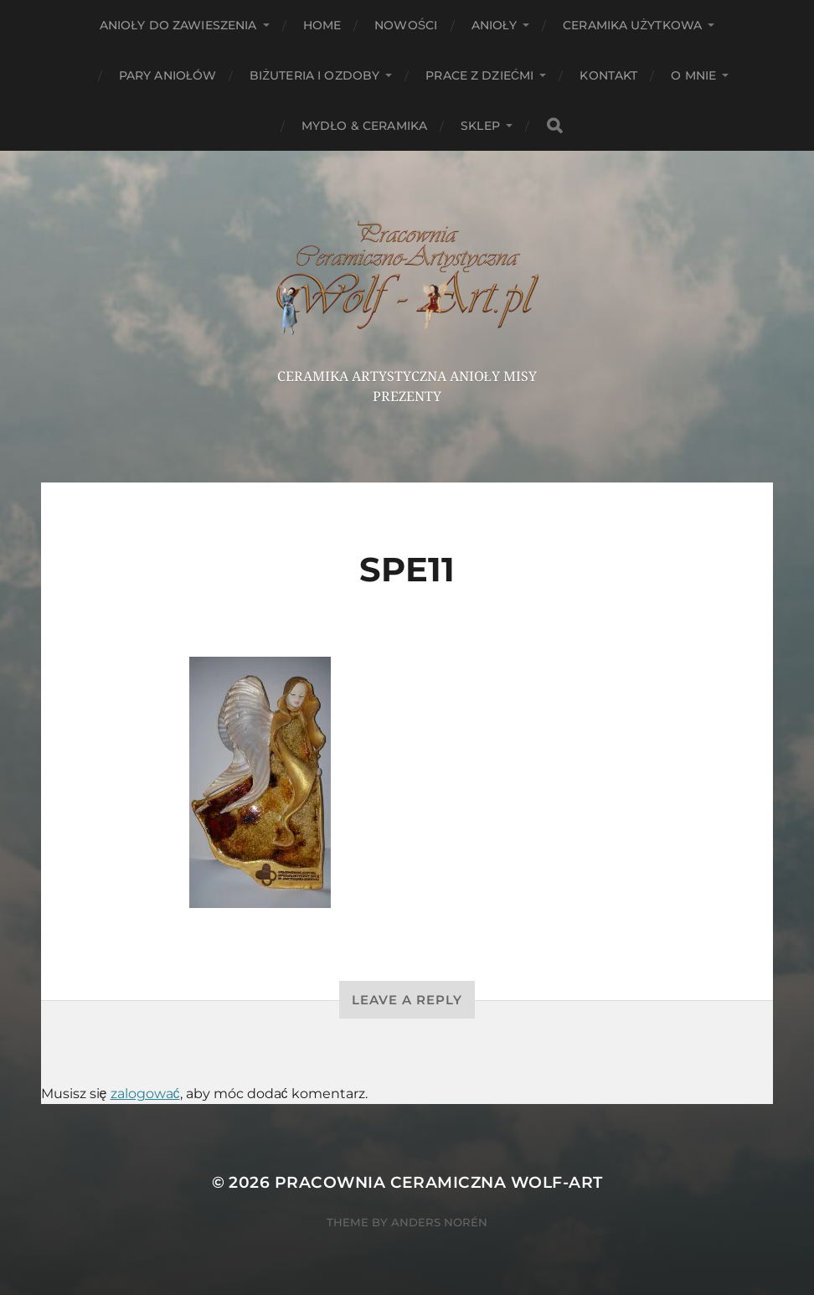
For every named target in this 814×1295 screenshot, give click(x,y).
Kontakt (608, 75)
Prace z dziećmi (479, 75)
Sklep (480, 125)
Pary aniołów (167, 75)
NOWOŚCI (405, 25)
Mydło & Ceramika (364, 125)
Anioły (494, 25)
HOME (322, 25)
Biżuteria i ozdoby (314, 75)
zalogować (145, 1094)
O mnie (693, 75)
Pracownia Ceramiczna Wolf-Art (439, 1182)
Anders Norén (439, 1222)
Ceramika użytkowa (632, 25)
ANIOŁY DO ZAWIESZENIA (178, 25)
